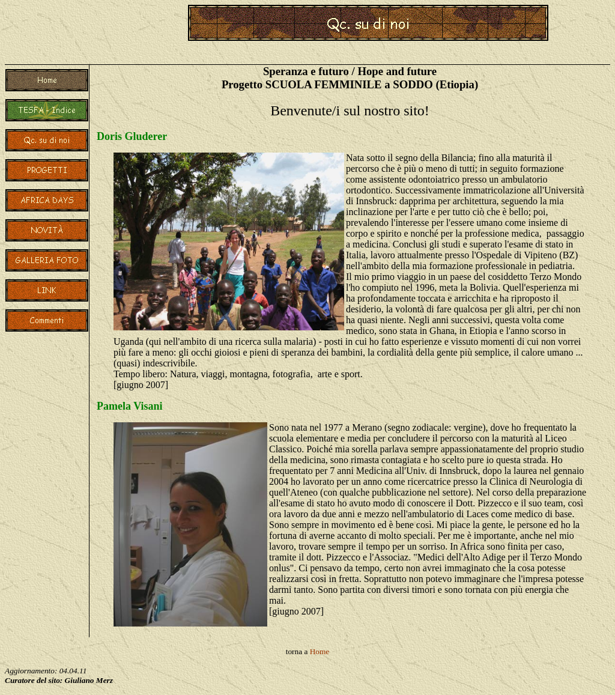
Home (320, 651)
